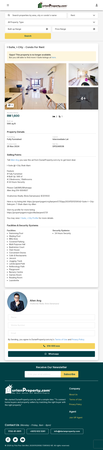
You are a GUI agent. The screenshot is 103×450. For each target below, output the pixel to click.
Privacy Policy (78, 339)
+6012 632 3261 (37, 431)
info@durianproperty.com (67, 431)
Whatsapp (51, 354)
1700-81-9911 (14, 431)
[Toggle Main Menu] (8, 5)
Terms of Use (61, 339)
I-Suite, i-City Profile (29, 218)
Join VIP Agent (75, 417)
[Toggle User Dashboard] (96, 5)
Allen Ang (15, 160)
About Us (73, 394)
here (54, 57)
